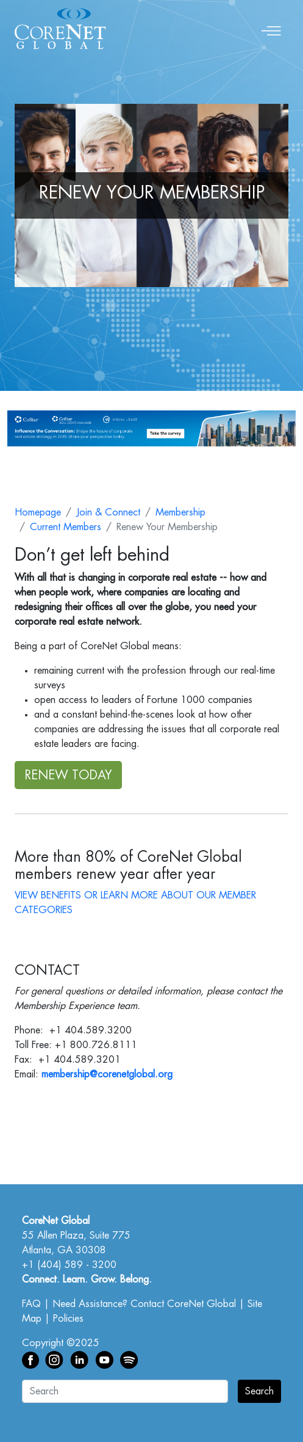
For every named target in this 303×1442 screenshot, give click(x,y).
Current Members (65, 527)
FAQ (31, 1304)
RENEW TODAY (68, 775)
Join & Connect (108, 512)
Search (259, 1391)
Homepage (38, 512)
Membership (180, 512)
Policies (68, 1319)
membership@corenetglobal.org (107, 1074)
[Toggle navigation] (271, 29)
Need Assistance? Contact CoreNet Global (144, 1304)
